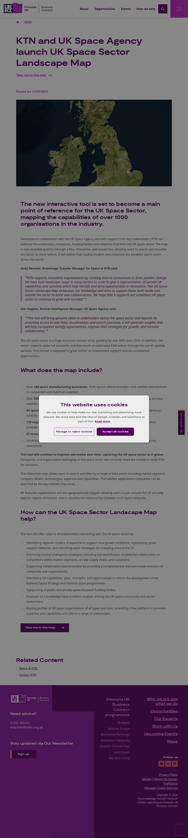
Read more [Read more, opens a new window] (102, 421)
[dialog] (94, 419)
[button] (74, 431)
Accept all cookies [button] (115, 431)
